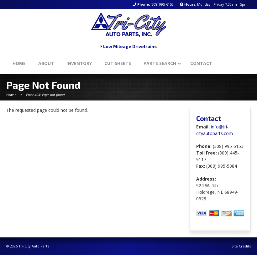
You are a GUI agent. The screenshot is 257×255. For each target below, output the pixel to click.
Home (11, 94)
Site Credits (241, 246)
